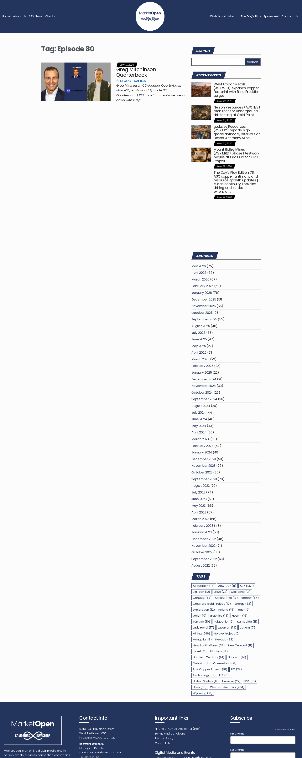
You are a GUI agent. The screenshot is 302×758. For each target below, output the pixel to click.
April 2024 (199, 432)
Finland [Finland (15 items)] (226, 610)
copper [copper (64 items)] (250, 598)
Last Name (237, 750)
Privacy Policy (164, 738)
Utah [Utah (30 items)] (200, 687)
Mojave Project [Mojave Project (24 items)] (228, 633)
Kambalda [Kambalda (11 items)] (247, 621)
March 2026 (200, 279)
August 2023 (200, 485)
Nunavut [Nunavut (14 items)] (237, 657)
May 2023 (198, 505)
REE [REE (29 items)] (236, 669)
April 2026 (198, 272)
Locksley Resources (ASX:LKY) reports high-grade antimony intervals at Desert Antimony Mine (237, 132)
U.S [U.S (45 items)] (225, 675)
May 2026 (198, 266)
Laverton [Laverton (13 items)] (227, 627)
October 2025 (202, 313)
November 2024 (203, 386)
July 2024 (198, 412)
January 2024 (201, 452)
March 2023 (200, 519)
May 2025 (198, 346)
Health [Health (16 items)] (239, 616)
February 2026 (202, 286)
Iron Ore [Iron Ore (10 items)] (201, 621)
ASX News (36, 16)
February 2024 (202, 446)
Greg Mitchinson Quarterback (136, 72)
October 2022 (201, 552)
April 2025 (198, 352)
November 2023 (203, 465)
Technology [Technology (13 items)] (204, 675)
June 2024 (199, 419)
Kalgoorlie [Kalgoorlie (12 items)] (224, 621)
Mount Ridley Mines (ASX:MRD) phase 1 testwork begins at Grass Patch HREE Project (236, 155)
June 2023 (199, 499)
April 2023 (198, 512)
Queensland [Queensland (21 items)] (225, 663)
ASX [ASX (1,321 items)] (247, 586)
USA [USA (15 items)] (250, 681)
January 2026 (201, 293)
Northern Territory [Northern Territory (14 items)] (208, 657)
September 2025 (204, 319)
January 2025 (201, 372)
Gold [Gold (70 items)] (199, 616)
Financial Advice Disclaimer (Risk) (177, 729)
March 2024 (200, 439)
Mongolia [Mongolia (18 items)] (202, 639)
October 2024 (202, 392)
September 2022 (204, 559)
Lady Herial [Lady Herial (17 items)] (203, 627)
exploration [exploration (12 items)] (204, 610)
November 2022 (203, 545)
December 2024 (203, 379)
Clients (51, 16)
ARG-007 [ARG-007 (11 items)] (227, 586)
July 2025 (198, 333)
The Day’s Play (251, 16)
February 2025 (202, 366)
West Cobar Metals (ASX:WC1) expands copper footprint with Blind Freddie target (236, 90)
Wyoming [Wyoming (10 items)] (202, 693)
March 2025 (200, 359)
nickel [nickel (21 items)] (200, 651)
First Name (237, 733)
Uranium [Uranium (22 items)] (231, 681)
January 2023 (201, 532)
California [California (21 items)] (241, 592)
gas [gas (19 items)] (244, 610)
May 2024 (198, 426)
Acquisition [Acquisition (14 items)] (204, 586)
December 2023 (203, 459)
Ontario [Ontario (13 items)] (201, 663)
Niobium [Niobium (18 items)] (219, 651)
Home (6, 16)
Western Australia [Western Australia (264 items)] (227, 687)
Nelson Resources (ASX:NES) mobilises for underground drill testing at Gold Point (237, 111)
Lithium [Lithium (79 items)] (248, 627)
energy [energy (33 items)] (242, 604)
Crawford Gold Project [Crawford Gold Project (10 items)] (212, 604)
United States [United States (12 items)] (206, 681)
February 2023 (202, 525)
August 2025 (200, 326)
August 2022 (200, 565)
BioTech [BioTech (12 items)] (201, 592)
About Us (19, 16)
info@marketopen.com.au (97, 738)
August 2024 (200, 406)
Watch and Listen (224, 16)
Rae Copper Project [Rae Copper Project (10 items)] (210, 669)
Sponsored (271, 16)
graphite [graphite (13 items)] (219, 616)
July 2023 (198, 492)
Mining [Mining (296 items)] (201, 633)
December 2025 (203, 299)
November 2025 (203, 306)
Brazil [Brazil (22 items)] (220, 592)
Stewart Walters (133, 81)
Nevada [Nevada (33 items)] (224, 639)
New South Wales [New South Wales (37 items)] (209, 645)
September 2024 (204, 399)
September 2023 (204, 479)
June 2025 (199, 339)
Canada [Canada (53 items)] (202, 598)
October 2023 (201, 472)
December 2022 (203, 539)
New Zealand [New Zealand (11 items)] (240, 645)
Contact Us (290, 16)
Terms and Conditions (170, 733)
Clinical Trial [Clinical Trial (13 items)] (226, 598)
